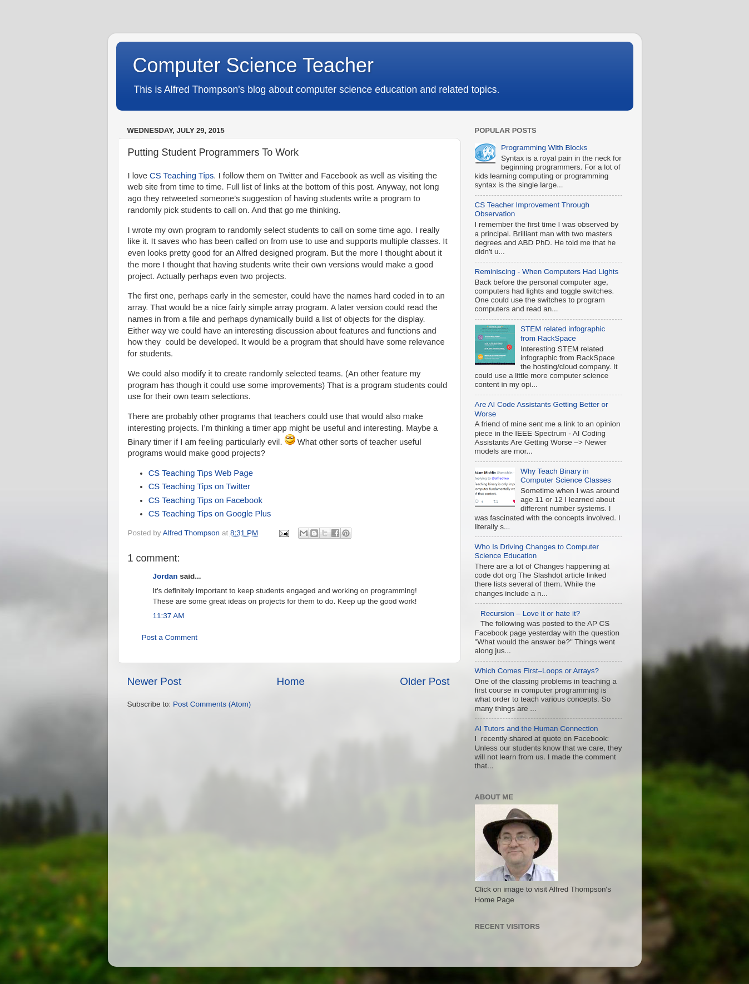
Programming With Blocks (544, 147)
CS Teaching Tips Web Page (200, 473)
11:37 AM (169, 616)
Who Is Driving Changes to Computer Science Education (537, 551)
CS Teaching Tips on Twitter (199, 486)
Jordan (165, 576)
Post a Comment (170, 637)
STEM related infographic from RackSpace (562, 333)
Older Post (424, 681)
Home (291, 681)
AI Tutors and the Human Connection (536, 728)
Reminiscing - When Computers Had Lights (547, 271)
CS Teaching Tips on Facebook (205, 500)
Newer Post (154, 681)
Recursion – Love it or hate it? (530, 613)
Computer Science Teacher (253, 65)
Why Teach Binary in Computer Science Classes (565, 475)
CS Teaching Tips (182, 175)
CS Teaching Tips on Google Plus (209, 513)
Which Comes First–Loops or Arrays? (537, 671)
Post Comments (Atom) (212, 704)
